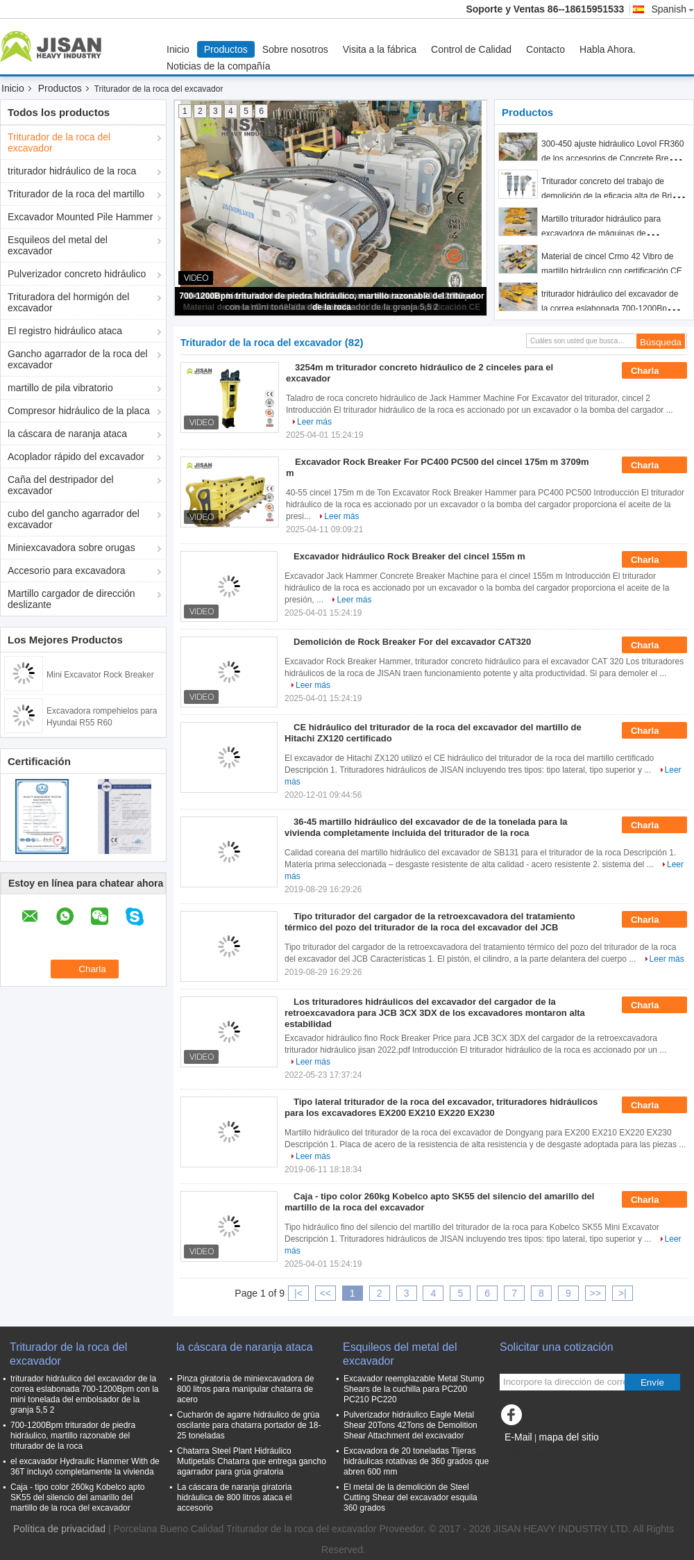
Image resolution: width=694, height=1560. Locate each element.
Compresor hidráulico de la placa (79, 410)
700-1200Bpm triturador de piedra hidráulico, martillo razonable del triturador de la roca (72, 1435)
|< (298, 1293)
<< (325, 1293)
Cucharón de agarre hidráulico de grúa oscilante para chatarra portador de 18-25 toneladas (249, 1425)
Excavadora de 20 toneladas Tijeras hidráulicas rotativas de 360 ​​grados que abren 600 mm (416, 1461)
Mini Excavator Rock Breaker (100, 675)
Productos (226, 49)
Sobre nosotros (295, 49)
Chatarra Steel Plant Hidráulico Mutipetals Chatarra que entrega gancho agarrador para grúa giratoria (251, 1461)
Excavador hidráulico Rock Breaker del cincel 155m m (409, 556)
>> (595, 1293)
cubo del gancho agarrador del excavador (73, 519)
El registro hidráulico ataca (65, 330)
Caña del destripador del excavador (61, 485)
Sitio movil (527, 1454)
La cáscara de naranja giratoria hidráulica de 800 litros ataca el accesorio (234, 1497)
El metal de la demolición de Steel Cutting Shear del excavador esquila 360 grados (410, 1497)
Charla (654, 371)
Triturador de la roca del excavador (59, 142)
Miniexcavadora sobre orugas (71, 547)
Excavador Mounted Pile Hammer (80, 216)
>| (622, 1293)
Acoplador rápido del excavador (76, 456)
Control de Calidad (471, 49)
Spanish (672, 9)
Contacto (545, 49)
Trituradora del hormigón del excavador (68, 302)
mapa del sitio (568, 1437)
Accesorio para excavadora (67, 570)
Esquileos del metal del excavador (58, 245)
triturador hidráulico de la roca (72, 170)
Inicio (178, 49)
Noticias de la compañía (218, 66)
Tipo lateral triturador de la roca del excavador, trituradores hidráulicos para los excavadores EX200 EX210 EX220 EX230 (441, 1107)
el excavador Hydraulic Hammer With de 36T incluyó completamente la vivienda (85, 1466)
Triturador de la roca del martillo (76, 193)
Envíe (652, 1382)
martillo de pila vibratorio (60, 387)
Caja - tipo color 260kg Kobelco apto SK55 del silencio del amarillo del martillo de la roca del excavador (77, 1497)
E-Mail (518, 1437)
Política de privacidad (59, 1528)
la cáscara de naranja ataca (67, 433)
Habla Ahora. (607, 49)
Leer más (314, 422)
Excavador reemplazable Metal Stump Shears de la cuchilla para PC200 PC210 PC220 (414, 1389)
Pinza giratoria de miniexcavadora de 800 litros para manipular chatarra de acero (245, 1389)
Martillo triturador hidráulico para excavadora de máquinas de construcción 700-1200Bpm (601, 233)
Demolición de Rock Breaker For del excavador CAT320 (412, 642)
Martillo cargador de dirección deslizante (71, 599)
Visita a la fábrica (379, 49)
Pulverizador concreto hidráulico (77, 273)
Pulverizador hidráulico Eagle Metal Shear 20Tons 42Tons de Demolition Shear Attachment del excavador (410, 1425)
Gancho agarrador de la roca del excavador (78, 359)
